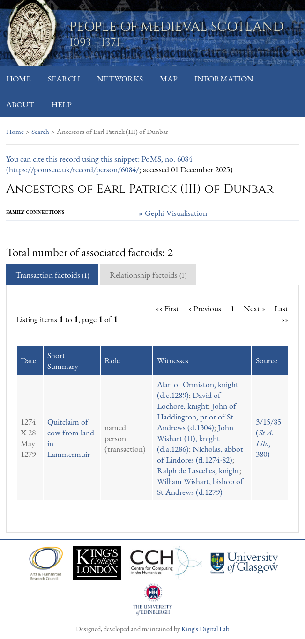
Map (169, 78)
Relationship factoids (148, 274)
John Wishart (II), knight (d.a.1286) (195, 438)
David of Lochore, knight (189, 400)
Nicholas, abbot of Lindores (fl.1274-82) (200, 454)
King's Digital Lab (205, 628)
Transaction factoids (52, 274)
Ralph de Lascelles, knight (198, 470)
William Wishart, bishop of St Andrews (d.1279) (200, 486)
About (20, 104)
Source (266, 360)
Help (61, 104)
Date (28, 360)
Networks (120, 78)
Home (18, 78)
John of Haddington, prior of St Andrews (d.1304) (196, 416)
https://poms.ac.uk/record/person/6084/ (74, 169)
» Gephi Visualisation (172, 212)
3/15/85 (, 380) (268, 437)
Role (112, 360)
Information (223, 78)
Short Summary (62, 360)
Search (64, 78)
